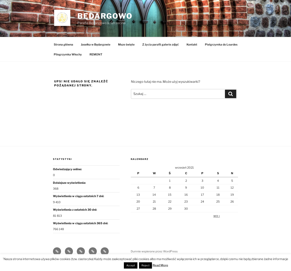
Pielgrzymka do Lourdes (221, 44)
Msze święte (126, 44)
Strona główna (63, 44)
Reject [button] (145, 265)
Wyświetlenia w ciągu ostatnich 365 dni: (81, 223)
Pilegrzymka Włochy (68, 54)
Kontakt (192, 44)
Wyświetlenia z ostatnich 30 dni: (75, 209)
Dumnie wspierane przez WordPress (154, 251)
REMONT (96, 54)
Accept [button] (130, 265)
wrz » (216, 215)
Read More (160, 265)
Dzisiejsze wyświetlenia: (69, 182)
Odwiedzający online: (67, 169)
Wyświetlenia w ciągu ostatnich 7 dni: (79, 196)
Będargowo (105, 16)
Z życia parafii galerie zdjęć (160, 44)
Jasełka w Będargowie (95, 44)
